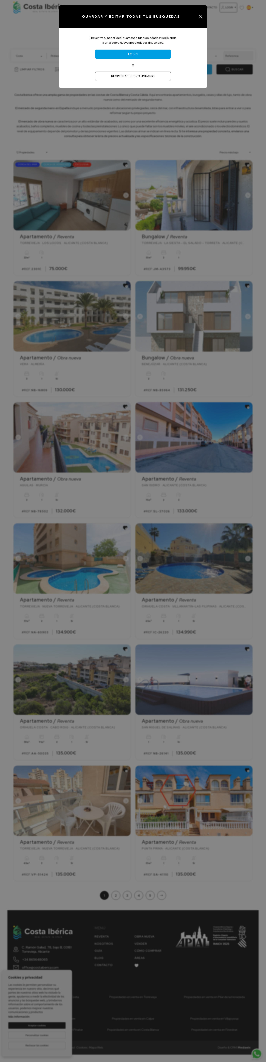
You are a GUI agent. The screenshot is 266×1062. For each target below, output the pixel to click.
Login (133, 54)
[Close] (200, 16)
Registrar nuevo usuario (133, 76)
